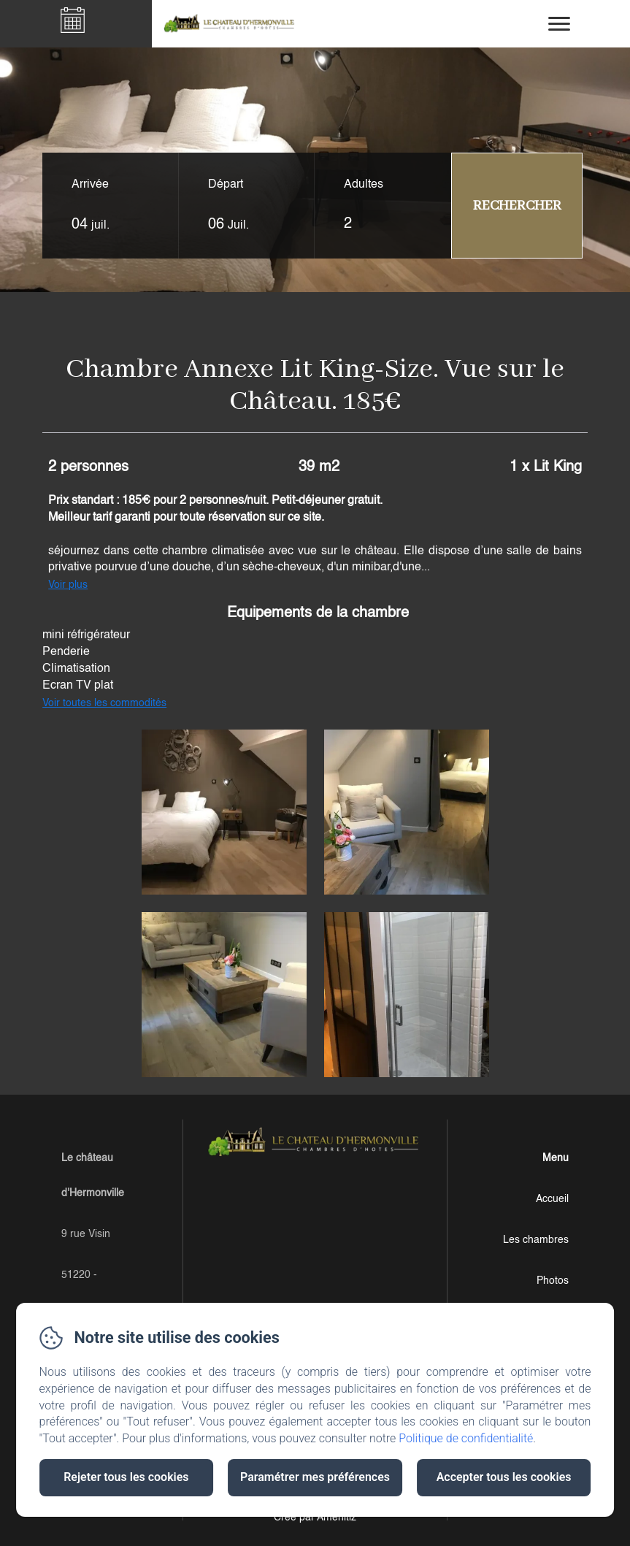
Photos (553, 1281)
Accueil (552, 1199)
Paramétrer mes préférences (315, 1477)
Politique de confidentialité (466, 1438)
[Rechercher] (517, 206)
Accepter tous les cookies (504, 1477)
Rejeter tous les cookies (126, 1477)
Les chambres (536, 1240)
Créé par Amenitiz (315, 1517)
